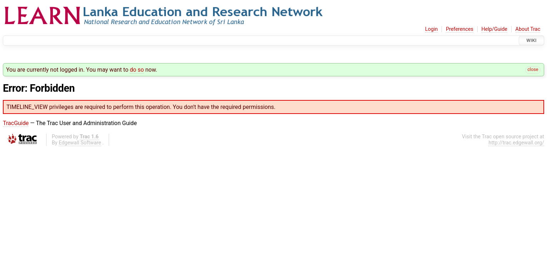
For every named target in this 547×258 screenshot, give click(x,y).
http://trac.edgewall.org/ (516, 143)
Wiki (531, 40)
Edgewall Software (80, 143)
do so (137, 69)
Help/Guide (494, 29)
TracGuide (16, 123)
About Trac (528, 29)
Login (431, 29)
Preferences (459, 29)
